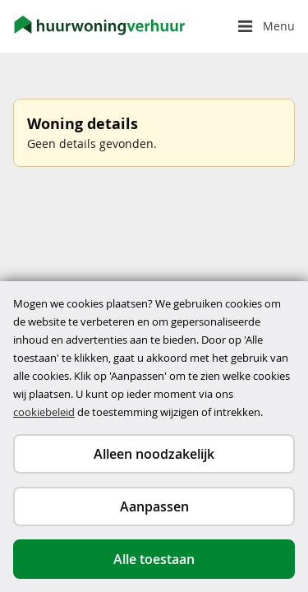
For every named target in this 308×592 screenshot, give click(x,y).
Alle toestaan (154, 559)
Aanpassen (154, 506)
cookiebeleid (44, 412)
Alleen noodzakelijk (154, 454)
